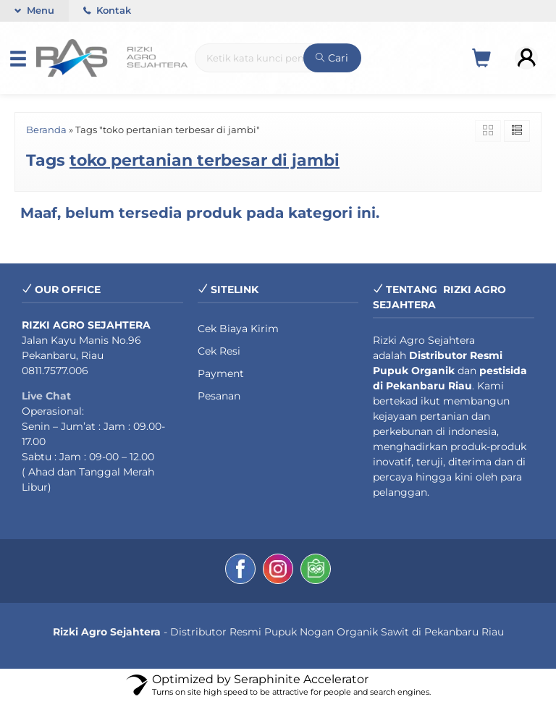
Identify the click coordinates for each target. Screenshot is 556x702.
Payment (221, 373)
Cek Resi (219, 351)
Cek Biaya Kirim (238, 328)
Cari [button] (332, 57)
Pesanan (219, 395)
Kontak (107, 10)
